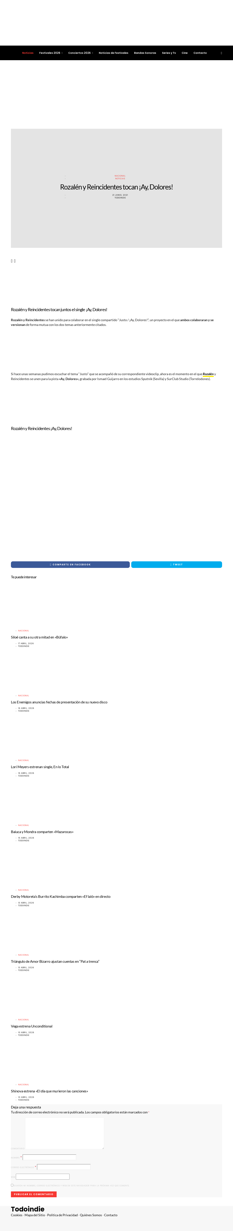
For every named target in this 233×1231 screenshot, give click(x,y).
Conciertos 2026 (79, 53)
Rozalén (208, 374)
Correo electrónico (23, 1167)
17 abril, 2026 (26, 643)
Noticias (27, 53)
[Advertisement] (116, 94)
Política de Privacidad (62, 1215)
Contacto (200, 53)
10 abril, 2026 (26, 1032)
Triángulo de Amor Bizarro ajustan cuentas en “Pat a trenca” (55, 961)
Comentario (18, 1148)
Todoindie (120, 197)
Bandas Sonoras (145, 53)
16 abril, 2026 (26, 708)
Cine (185, 53)
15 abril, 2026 (26, 838)
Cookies (16, 1215)
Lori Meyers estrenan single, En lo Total (40, 766)
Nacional (120, 176)
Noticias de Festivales (113, 53)
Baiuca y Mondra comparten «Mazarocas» (42, 831)
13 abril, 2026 (26, 902)
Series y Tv (169, 53)
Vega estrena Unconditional (31, 1026)
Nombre (16, 1157)
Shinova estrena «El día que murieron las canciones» (49, 1091)
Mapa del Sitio (35, 1215)
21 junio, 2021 (120, 195)
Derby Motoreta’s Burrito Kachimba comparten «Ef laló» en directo (60, 896)
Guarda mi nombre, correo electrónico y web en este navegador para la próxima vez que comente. (72, 1185)
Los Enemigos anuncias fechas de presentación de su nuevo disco (59, 702)
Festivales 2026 (49, 53)
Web (13, 1177)
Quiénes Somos (91, 1215)
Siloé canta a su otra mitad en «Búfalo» (39, 637)
